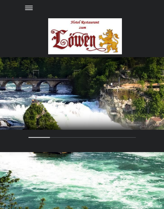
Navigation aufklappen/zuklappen (82, 7)
